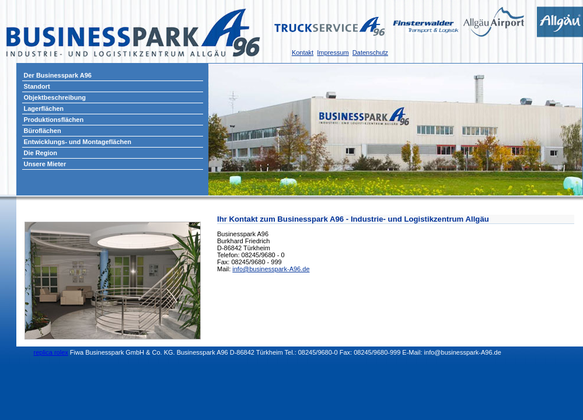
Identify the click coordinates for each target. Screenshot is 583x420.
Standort (37, 86)
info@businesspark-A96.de (270, 268)
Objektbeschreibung (55, 97)
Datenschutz (370, 52)
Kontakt (302, 52)
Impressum (332, 52)
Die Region (40, 152)
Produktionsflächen (54, 119)
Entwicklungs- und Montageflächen (78, 141)
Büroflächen (42, 130)
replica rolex (51, 352)
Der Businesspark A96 (58, 75)
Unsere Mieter (45, 163)
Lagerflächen (44, 108)
